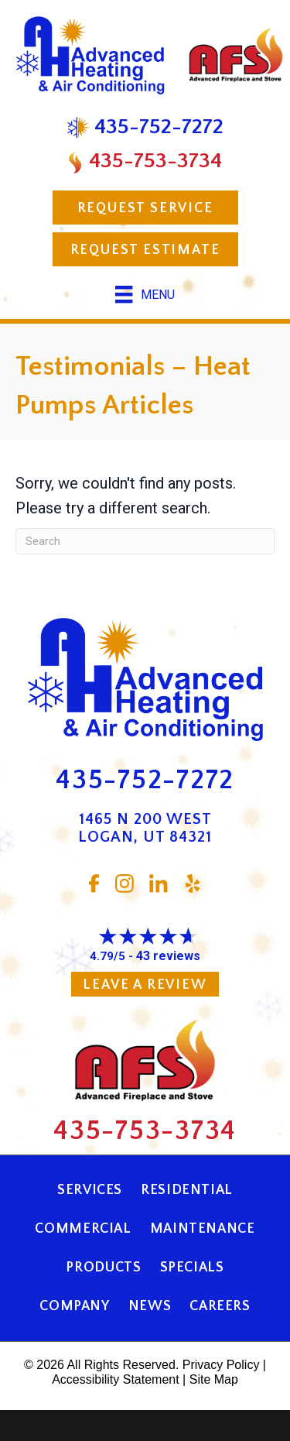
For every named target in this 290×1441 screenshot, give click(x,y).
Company (74, 1306)
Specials (192, 1267)
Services (89, 1190)
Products (103, 1267)
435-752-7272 (145, 780)
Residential (187, 1190)
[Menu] (144, 294)
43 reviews (168, 956)
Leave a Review (144, 985)
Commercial (83, 1229)
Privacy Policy (221, 1364)
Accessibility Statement (115, 1379)
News (150, 1306)
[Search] (145, 541)
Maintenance (202, 1229)
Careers (219, 1306)
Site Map (213, 1379)
